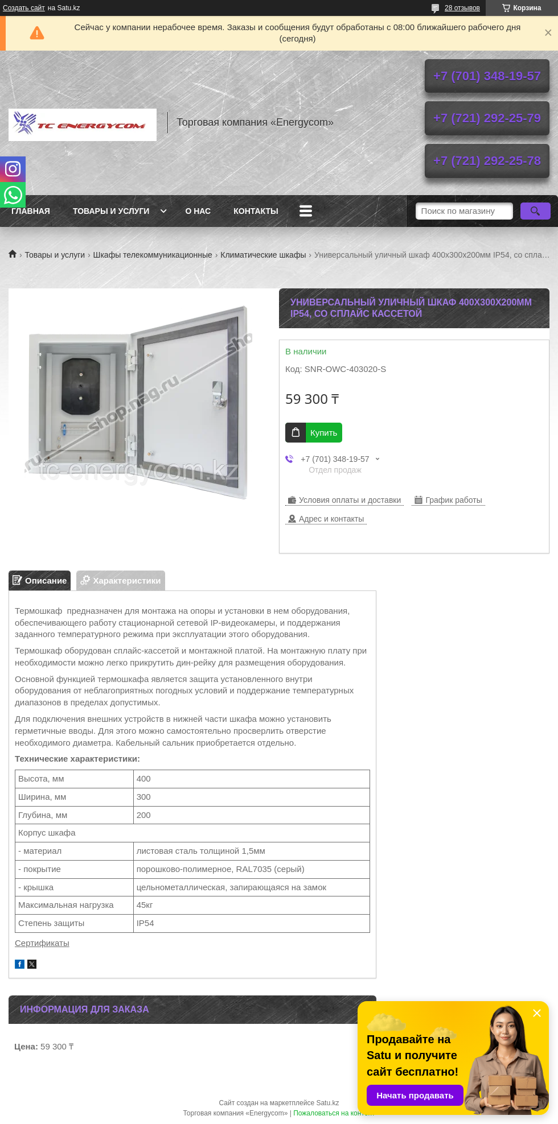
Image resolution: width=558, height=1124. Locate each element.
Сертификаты (42, 943)
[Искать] (535, 211)
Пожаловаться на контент (334, 1113)
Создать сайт (24, 8)
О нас (198, 211)
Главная (30, 211)
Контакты (255, 211)
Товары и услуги (111, 211)
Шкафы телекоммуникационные (152, 254)
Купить (323, 432)
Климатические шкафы (263, 254)
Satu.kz (327, 1103)
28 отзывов (462, 8)
